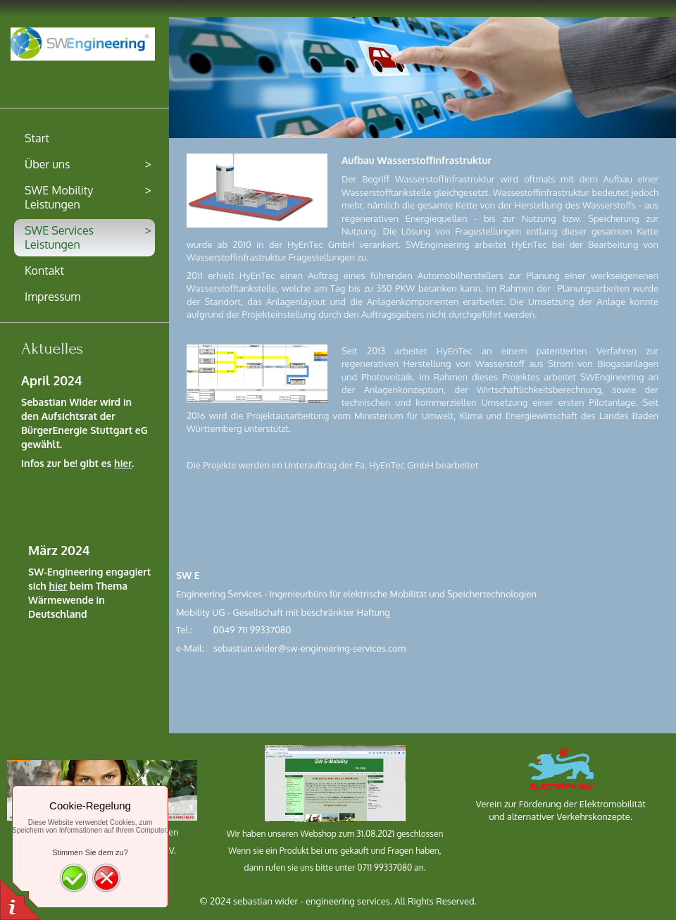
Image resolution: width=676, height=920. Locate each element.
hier (123, 463)
